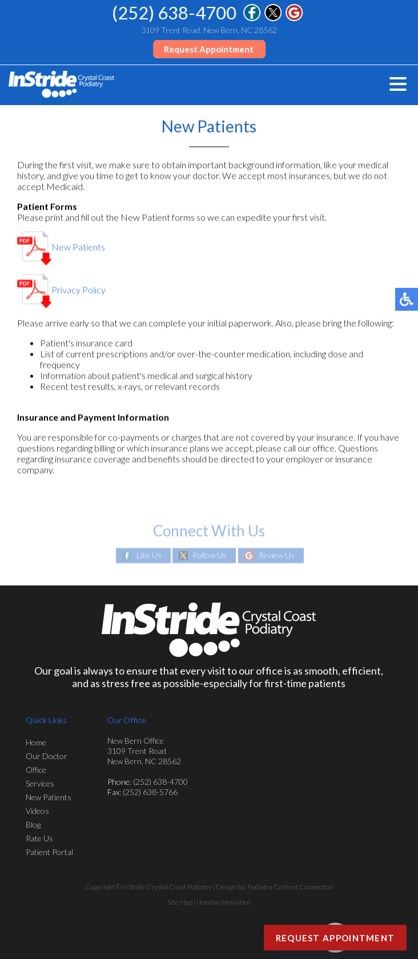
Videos (37, 811)
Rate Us (39, 838)
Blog (33, 824)
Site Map (179, 902)
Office (36, 770)
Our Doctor (46, 756)
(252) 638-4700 (174, 12)
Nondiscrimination (223, 902)
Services (40, 783)
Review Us (277, 555)
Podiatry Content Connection (290, 886)
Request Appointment (209, 49)
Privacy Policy (61, 289)
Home (36, 742)
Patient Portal (49, 852)
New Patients (61, 247)
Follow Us (210, 555)
